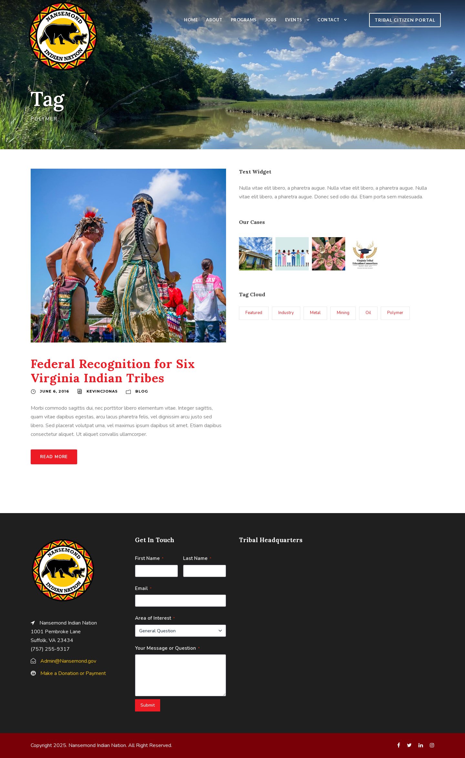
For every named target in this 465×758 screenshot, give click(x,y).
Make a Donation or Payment (73, 673)
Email (143, 588)
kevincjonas (102, 391)
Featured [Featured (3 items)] (253, 313)
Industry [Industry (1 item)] (286, 313)
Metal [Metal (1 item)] (315, 313)
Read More (54, 457)
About (214, 19)
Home (191, 19)
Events (293, 19)
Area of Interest (155, 618)
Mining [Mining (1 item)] (343, 313)
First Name (149, 558)
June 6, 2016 (54, 391)
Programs (244, 19)
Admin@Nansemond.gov (68, 661)
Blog (141, 391)
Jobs (271, 19)
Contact (328, 19)
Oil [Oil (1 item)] (368, 313)
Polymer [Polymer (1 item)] (395, 313)
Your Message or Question (167, 648)
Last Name (197, 558)
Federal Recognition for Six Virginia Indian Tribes (113, 370)
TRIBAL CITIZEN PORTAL (405, 20)
